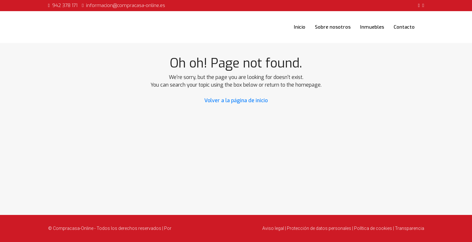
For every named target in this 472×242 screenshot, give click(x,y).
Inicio (299, 27)
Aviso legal (273, 228)
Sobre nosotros (333, 27)
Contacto (404, 27)
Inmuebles (372, 27)
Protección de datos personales (319, 228)
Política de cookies (373, 228)
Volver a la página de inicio (236, 100)
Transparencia (409, 228)
